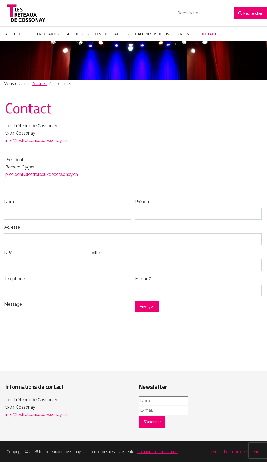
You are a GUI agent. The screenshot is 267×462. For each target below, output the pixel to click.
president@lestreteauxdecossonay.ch (41, 174)
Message (13, 304)
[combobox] (203, 13)
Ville (96, 252)
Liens (213, 451)
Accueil (13, 34)
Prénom (142, 201)
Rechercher (250, 13)
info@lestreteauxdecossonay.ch (36, 140)
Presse (184, 34)
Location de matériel (242, 451)
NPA (8, 252)
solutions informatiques (157, 451)
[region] (133, 60)
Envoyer (147, 306)
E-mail (143, 278)
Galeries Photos (152, 34)
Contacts (209, 34)
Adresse (12, 227)
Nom (9, 201)
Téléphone (14, 278)
